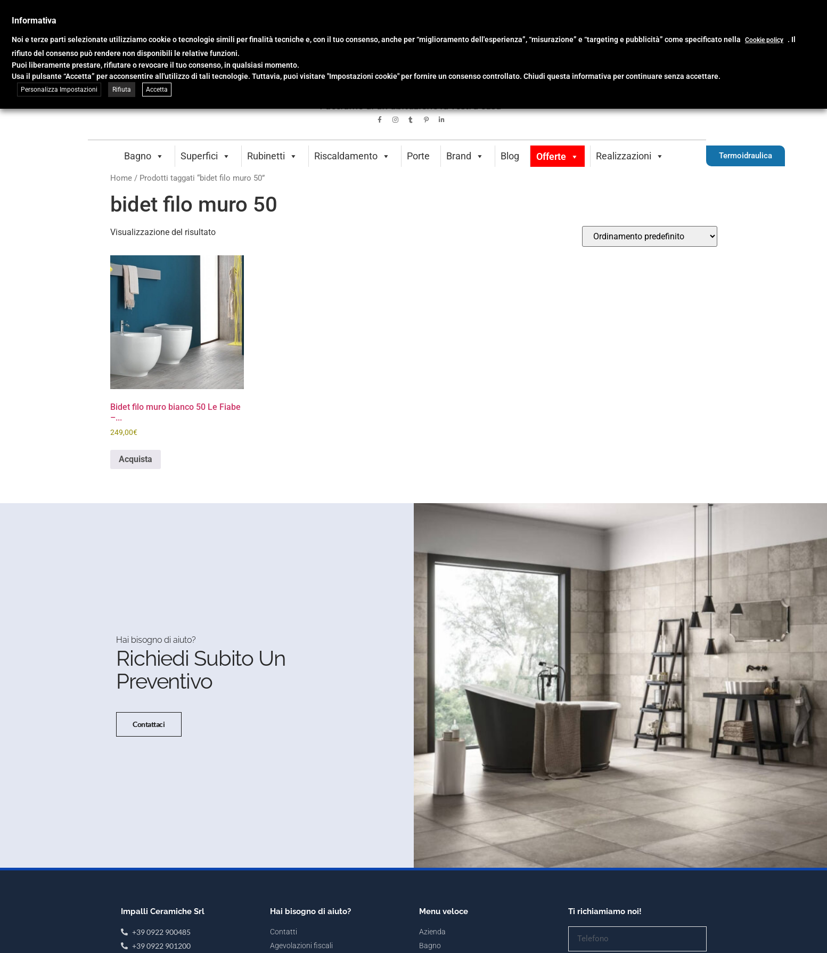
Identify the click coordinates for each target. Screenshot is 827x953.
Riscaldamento (352, 155)
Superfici (206, 155)
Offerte (557, 156)
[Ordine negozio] (649, 236)
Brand (465, 155)
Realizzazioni (630, 155)
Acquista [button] (135, 459)
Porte (418, 155)
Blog (510, 155)
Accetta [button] (157, 89)
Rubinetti (272, 155)
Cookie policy (764, 40)
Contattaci (148, 732)
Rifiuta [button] (121, 89)
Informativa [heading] (34, 20)
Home (121, 178)
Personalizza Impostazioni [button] (59, 89)
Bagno (144, 155)
